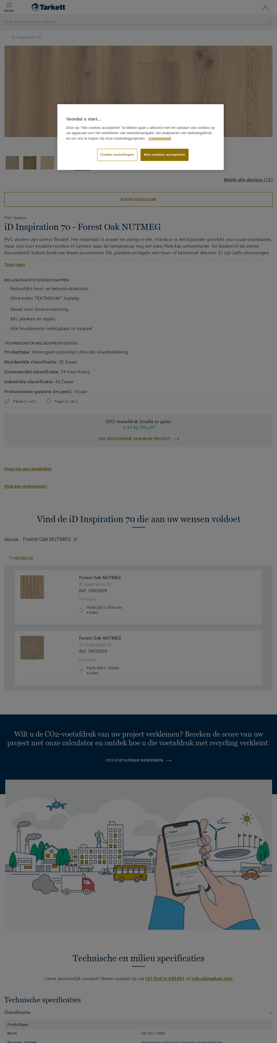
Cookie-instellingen (117, 154)
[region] (140, 137)
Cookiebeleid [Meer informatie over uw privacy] (159, 138)
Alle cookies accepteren (164, 154)
